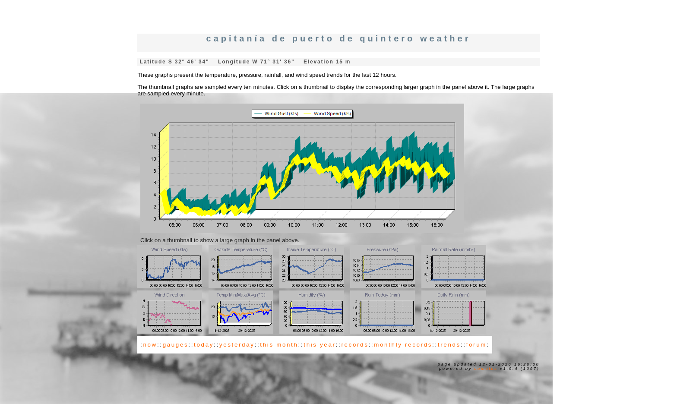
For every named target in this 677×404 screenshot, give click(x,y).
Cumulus (486, 368)
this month (279, 344)
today (204, 344)
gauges (176, 344)
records (354, 344)
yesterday (237, 344)
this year (319, 344)
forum (476, 344)
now (150, 344)
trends (449, 344)
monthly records (403, 344)
